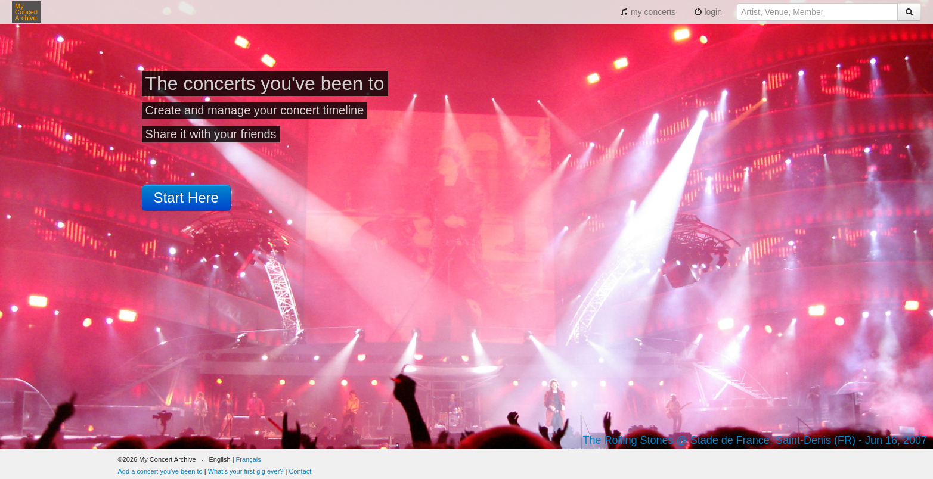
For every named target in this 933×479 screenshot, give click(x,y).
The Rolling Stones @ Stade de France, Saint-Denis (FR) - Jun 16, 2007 (754, 440)
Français (248, 459)
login (708, 12)
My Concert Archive (26, 11)
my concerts (647, 12)
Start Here (186, 197)
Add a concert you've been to (160, 471)
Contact (300, 471)
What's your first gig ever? (246, 471)
